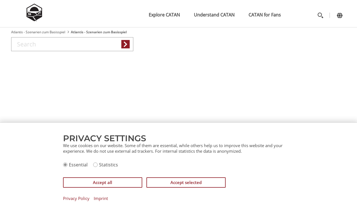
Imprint (101, 198)
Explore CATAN (164, 15)
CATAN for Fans (265, 15)
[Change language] (340, 15)
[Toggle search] (320, 15)
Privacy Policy (76, 198)
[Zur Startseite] (34, 20)
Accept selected (186, 182)
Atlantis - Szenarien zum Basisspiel (38, 32)
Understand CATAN (214, 15)
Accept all (102, 182)
